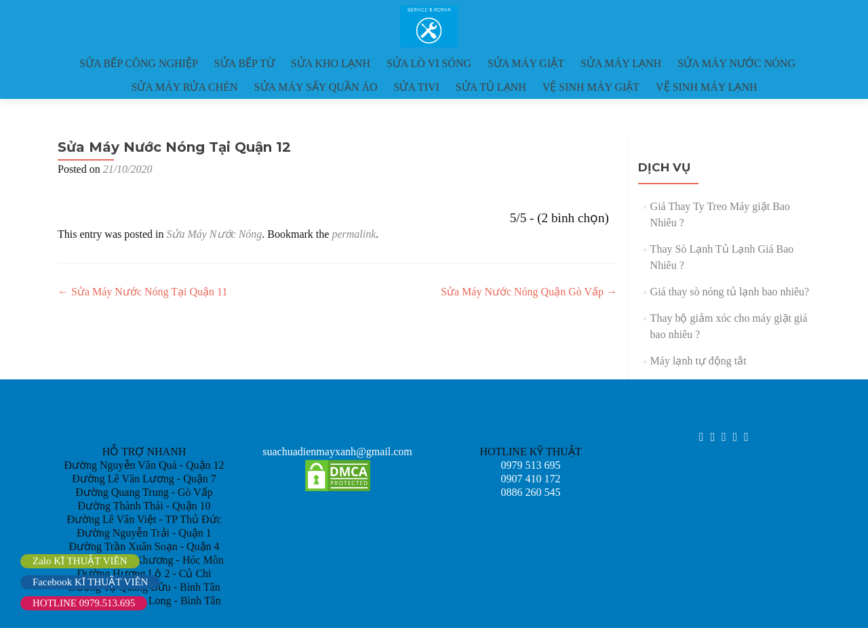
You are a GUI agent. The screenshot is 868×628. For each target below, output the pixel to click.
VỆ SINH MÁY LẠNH (706, 87)
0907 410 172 (531, 478)
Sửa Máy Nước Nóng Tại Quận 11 (142, 291)
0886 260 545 (531, 492)
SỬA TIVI (416, 87)
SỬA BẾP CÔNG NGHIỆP (138, 63)
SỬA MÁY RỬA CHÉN (184, 87)
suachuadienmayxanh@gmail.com (337, 451)
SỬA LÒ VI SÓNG (429, 63)
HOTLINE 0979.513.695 (84, 603)
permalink (354, 234)
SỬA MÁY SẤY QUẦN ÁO (316, 87)
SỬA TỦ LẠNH (491, 87)
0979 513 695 (531, 465)
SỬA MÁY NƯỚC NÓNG (736, 63)
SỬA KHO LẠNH (330, 63)
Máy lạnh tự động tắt (698, 361)
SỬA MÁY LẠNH (620, 63)
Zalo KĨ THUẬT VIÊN (80, 561)
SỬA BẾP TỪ (244, 63)
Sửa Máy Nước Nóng (214, 234)
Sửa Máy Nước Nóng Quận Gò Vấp (529, 291)
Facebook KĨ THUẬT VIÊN (90, 582)
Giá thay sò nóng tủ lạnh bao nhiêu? (730, 291)
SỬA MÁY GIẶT (526, 63)
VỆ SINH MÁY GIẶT (590, 87)
